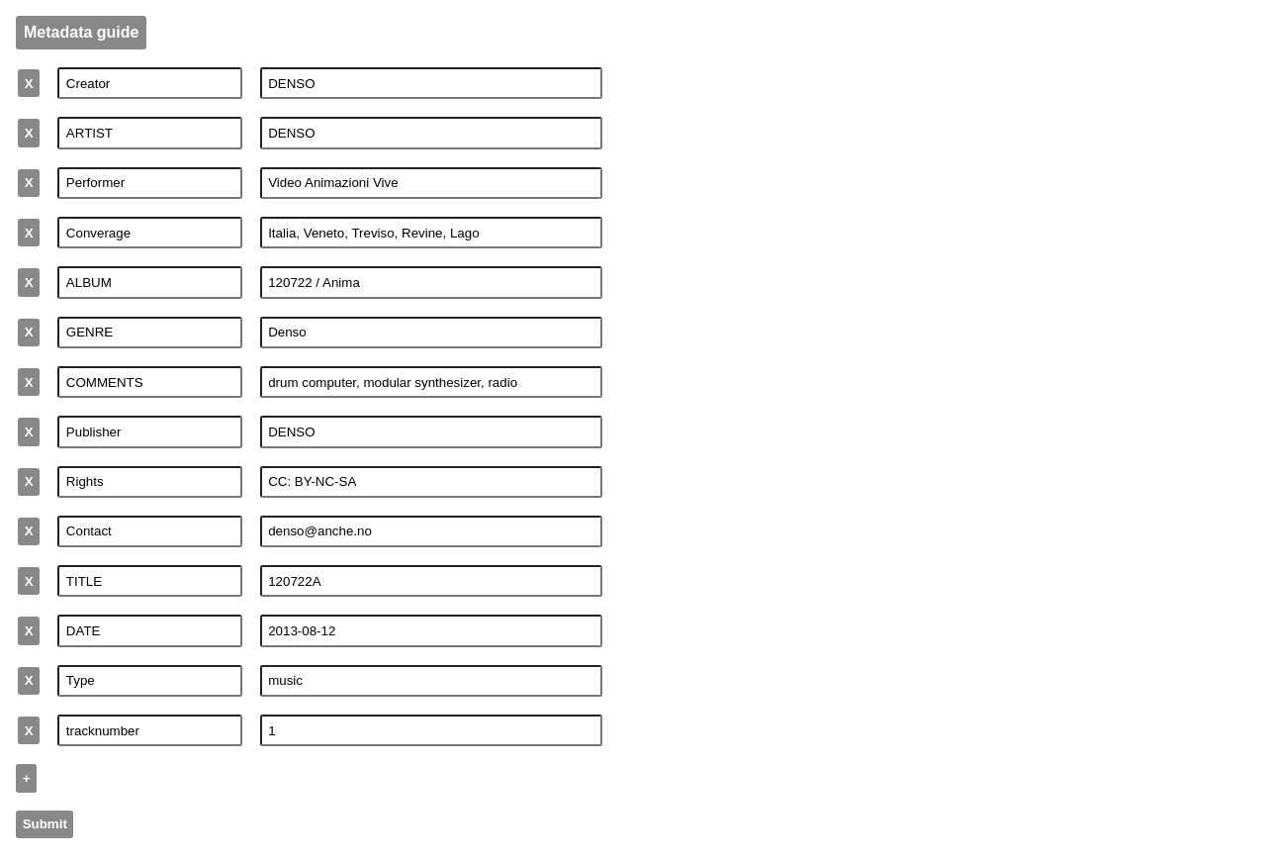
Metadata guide (81, 32)
